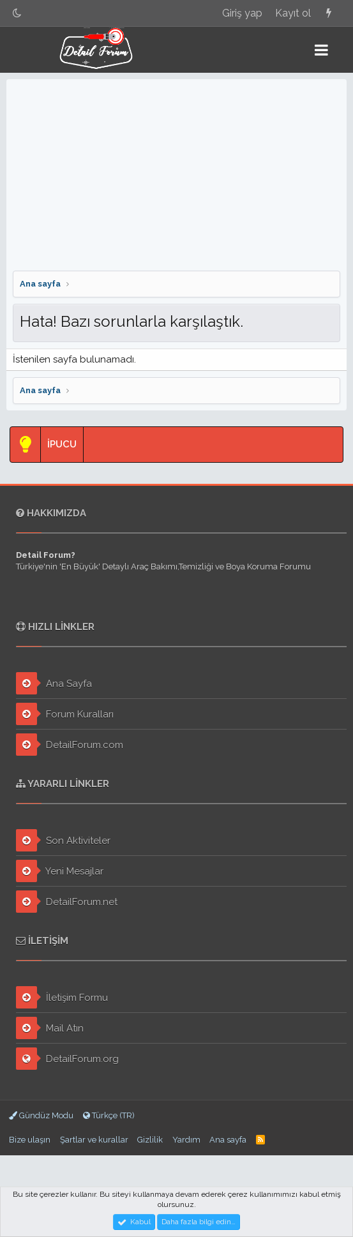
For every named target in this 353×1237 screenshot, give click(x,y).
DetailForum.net (66, 901)
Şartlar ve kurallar (94, 1139)
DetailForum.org (67, 1058)
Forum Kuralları (65, 714)
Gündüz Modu (41, 1115)
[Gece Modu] (17, 13)
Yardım (186, 1139)
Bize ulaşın (29, 1139)
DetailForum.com (69, 744)
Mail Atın (50, 1028)
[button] (321, 50)
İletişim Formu (62, 997)
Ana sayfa (227, 1139)
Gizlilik (150, 1139)
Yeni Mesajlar (59, 871)
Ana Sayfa (54, 683)
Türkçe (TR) (109, 1115)
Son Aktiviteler (63, 840)
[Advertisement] (176, 175)
